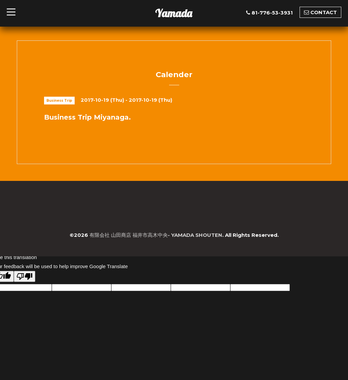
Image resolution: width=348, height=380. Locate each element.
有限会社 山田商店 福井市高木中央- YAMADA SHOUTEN (155, 235)
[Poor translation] (24, 276)
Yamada (173, 13)
